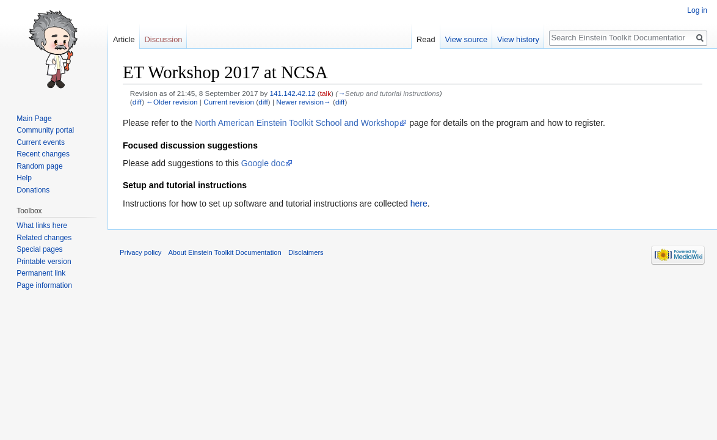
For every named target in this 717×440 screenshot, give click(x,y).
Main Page (33, 118)
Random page (39, 166)
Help (24, 178)
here (419, 203)
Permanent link (40, 273)
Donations (32, 190)
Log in (697, 10)
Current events (40, 142)
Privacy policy (140, 252)
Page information (44, 285)
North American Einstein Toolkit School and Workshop (297, 123)
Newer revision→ (303, 102)
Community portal (45, 130)
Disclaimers (306, 252)
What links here (41, 225)
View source (466, 39)
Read (426, 39)
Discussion (164, 39)
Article (124, 39)
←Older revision (171, 102)
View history (518, 39)
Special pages (39, 249)
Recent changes (43, 154)
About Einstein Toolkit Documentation (225, 252)
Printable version (43, 261)
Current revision (228, 102)
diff (137, 102)
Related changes (43, 237)
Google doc (263, 163)
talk (325, 93)
